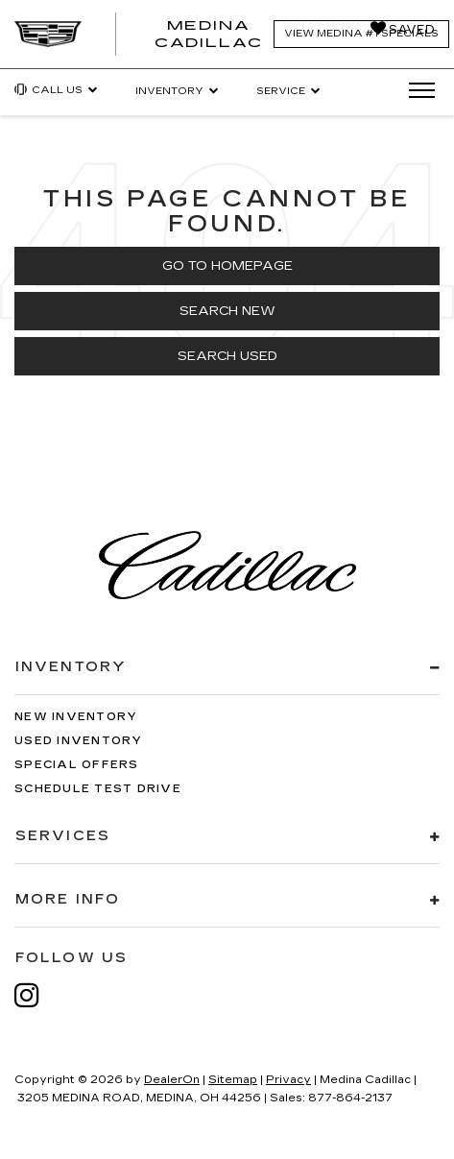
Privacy (288, 1080)
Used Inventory (78, 741)
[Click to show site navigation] (415, 91)
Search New (227, 311)
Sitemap (232, 1080)
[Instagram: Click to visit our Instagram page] (36, 995)
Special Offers (76, 765)
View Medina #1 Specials (361, 33)
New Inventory (75, 717)
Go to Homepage (227, 266)
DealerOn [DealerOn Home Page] (172, 1080)
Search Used (227, 356)
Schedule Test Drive (97, 789)
